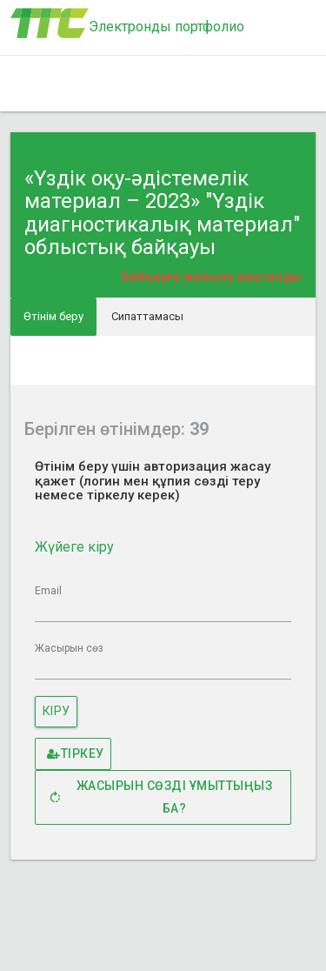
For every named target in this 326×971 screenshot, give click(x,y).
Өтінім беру (53, 316)
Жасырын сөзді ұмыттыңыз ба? (159, 797)
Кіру (56, 711)
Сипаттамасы (147, 316)
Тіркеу (75, 754)
